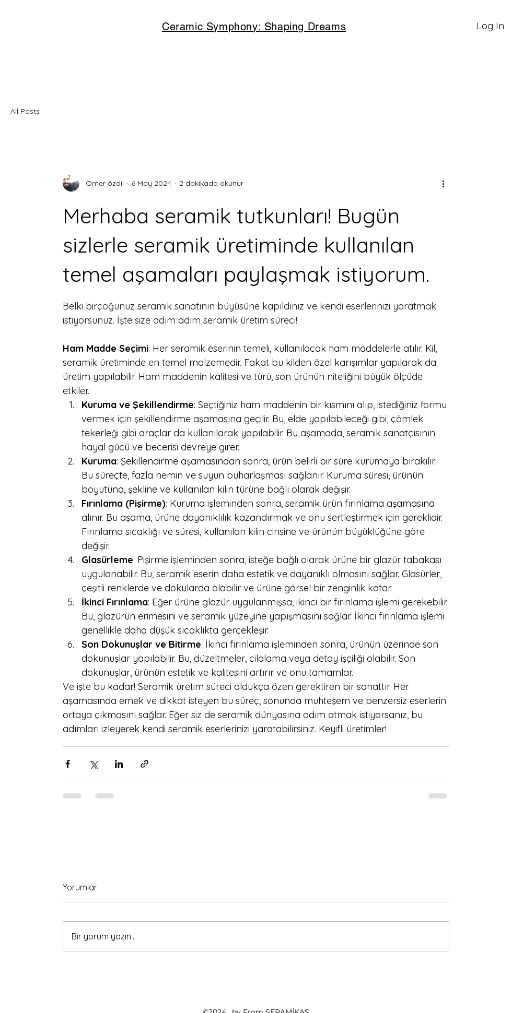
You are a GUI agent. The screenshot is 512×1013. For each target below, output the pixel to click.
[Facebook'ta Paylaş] (68, 764)
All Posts (25, 111)
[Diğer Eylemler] (443, 183)
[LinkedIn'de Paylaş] (119, 764)
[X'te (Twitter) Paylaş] (93, 764)
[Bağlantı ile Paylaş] (144, 764)
